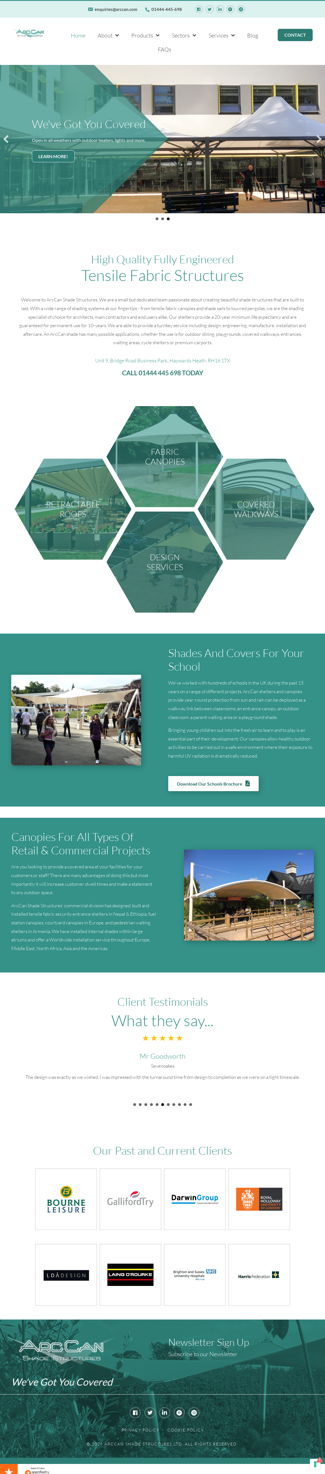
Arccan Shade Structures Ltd (143, 1442)
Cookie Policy (185, 1428)
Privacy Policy (140, 1428)
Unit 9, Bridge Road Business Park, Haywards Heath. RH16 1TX (162, 359)
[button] (5, 138)
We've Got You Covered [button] (157, 218)
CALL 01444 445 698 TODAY (162, 371)
